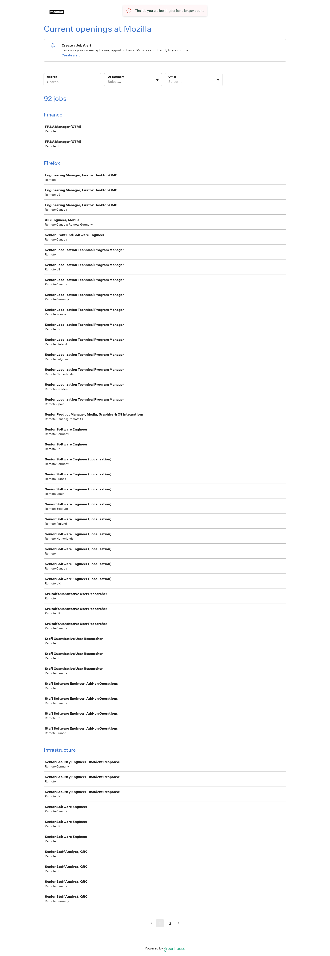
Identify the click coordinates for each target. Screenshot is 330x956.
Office (172, 77)
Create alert (71, 55)
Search (52, 77)
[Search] (72, 82)
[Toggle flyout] (157, 80)
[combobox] (168, 81)
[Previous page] (151, 923)
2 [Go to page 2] (170, 923)
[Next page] (178, 923)
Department (116, 77)
